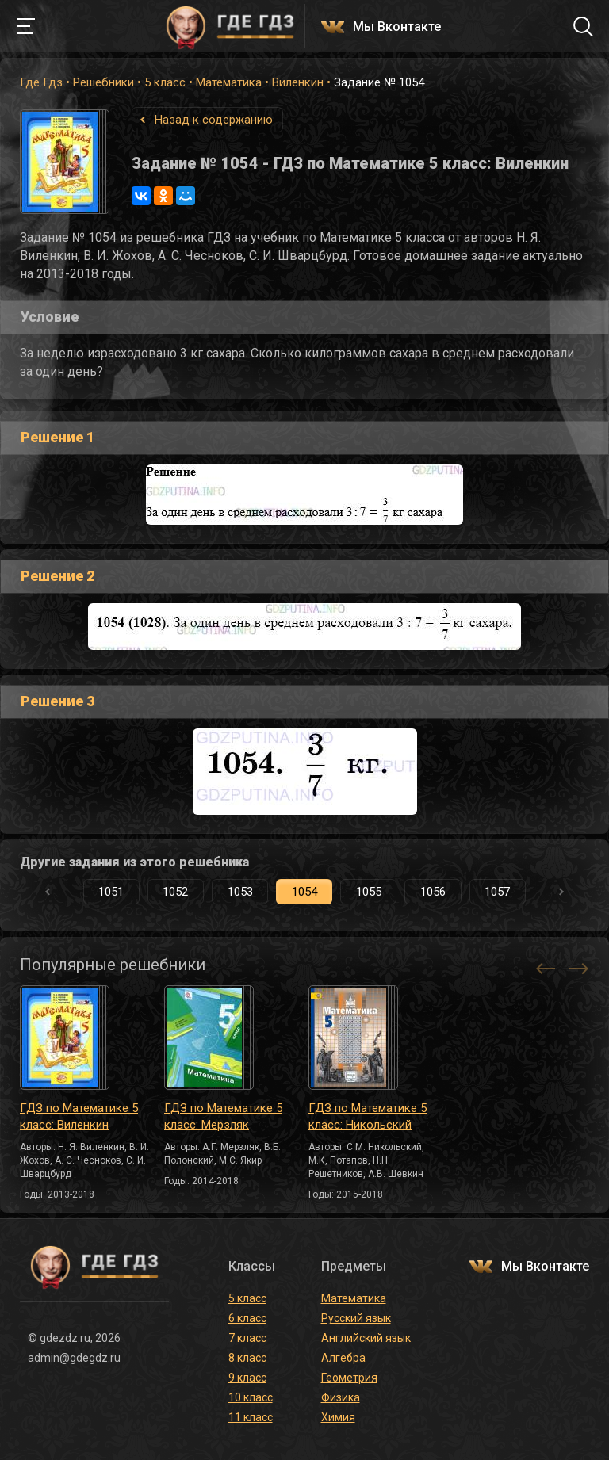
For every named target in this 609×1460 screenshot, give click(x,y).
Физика (340, 1397)
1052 (175, 892)
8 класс (247, 1357)
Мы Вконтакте (397, 27)
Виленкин (298, 82)
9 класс (247, 1377)
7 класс (247, 1338)
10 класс (250, 1397)
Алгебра (343, 1357)
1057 (497, 892)
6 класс (247, 1318)
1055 (368, 892)
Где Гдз (41, 82)
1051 (111, 892)
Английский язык (366, 1338)
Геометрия (349, 1377)
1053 (240, 892)
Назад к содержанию (214, 120)
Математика (229, 82)
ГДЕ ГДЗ (229, 26)
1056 (433, 892)
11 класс (250, 1417)
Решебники (103, 82)
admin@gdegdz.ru (74, 1357)
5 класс (165, 82)
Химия (338, 1417)
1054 (304, 892)
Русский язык (356, 1318)
